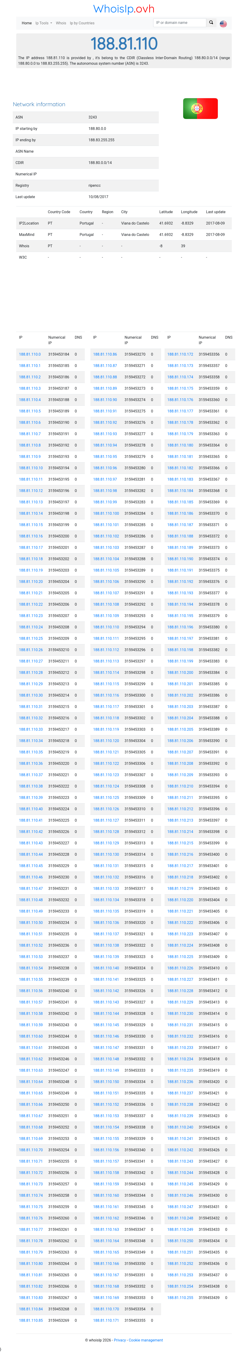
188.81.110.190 (180, 559)
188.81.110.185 (180, 502)
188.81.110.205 (180, 729)
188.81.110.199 (180, 661)
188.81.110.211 (180, 797)
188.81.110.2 (30, 377)
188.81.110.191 (180, 570)
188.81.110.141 (106, 979)
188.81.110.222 (180, 922)
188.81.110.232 (180, 1036)
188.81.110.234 (180, 1059)
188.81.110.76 (31, 1218)
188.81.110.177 (180, 411)
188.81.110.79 (31, 1252)
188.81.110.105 (106, 570)
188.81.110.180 (180, 445)
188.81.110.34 (31, 741)
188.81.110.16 (31, 536)
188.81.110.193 (180, 593)
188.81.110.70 (31, 1150)
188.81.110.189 (180, 547)
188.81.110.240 (180, 1127)
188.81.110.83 (31, 1298)
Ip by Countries (82, 23)
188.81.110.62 (31, 1059)
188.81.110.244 (180, 1172)
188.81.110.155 (106, 1138)
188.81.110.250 (180, 1241)
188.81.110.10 (31, 468)
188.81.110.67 (31, 1116)
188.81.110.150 (106, 1082)
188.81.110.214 (180, 832)
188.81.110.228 (180, 991)
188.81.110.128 (106, 832)
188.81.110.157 (106, 1161)
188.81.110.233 (180, 1047)
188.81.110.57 (31, 1002)
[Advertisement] (124, 86)
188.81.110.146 (106, 1036)
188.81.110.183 (180, 479)
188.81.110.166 (106, 1263)
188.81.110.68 (31, 1127)
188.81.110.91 (105, 411)
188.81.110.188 (180, 536)
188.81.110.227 (180, 979)
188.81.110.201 (180, 684)
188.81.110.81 (31, 1275)
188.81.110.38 (31, 786)
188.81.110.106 (106, 581)
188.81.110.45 (31, 866)
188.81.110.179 (180, 434)
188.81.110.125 (106, 797)
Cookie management (146, 1340)
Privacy (120, 1340)
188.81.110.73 (31, 1184)
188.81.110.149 (106, 1070)
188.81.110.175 (180, 388)
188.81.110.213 (180, 820)
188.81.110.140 (106, 968)
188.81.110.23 (31, 616)
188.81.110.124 (106, 786)
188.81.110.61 (31, 1047)
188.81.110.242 (180, 1150)
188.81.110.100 (106, 513)
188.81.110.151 (106, 1093)
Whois (61, 23)
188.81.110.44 (31, 854)
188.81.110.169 (106, 1298)
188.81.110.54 (31, 968)
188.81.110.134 (106, 900)
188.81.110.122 (106, 763)
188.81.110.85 (31, 1320)
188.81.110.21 (31, 593)
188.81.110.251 (180, 1252)
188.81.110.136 (106, 922)
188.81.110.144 (106, 1013)
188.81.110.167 (106, 1275)
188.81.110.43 (31, 843)
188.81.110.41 (31, 820)
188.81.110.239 (180, 1116)
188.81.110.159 (106, 1184)
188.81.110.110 (106, 627)
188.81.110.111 (106, 638)
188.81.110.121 (106, 752)
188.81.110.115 (106, 684)
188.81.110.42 (31, 832)
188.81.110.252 (180, 1263)
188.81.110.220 (180, 900)
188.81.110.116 (106, 695)
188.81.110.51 (31, 934)
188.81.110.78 (31, 1241)
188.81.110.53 (31, 957)
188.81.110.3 (30, 388)
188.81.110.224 (180, 945)
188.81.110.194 (180, 604)
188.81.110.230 (180, 1013)
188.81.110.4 (30, 400)
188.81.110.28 (31, 672)
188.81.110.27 (31, 661)
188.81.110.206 (180, 741)
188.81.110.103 (106, 547)
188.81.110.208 (180, 763)
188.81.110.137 (106, 934)
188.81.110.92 (105, 422)
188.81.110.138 (106, 945)
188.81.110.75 (31, 1207)
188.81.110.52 (31, 945)
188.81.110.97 (105, 479)
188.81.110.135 (106, 911)
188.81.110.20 (31, 581)
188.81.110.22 (31, 604)
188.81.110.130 (106, 854)
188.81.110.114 (106, 672)
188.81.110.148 (106, 1059)
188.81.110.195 (180, 616)
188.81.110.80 (31, 1263)
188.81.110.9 (30, 456)
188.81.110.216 (180, 854)
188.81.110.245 (180, 1184)
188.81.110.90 (105, 400)
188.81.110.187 (180, 525)
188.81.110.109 (106, 616)
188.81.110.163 (106, 1229)
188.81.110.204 (180, 718)
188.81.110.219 (180, 888)
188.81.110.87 (105, 365)
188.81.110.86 (105, 354)
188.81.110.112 (106, 650)
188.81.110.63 (31, 1070)
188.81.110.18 (31, 559)
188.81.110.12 (31, 491)
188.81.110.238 (180, 1104)
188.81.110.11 (31, 479)
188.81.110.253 (180, 1275)
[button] (223, 20)
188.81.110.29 (31, 684)
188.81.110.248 (180, 1218)
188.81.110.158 (106, 1172)
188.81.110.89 (105, 388)
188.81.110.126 (106, 809)
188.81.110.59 (31, 1025)
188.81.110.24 (31, 627)
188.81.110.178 (180, 422)
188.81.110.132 (106, 877)
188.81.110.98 (105, 491)
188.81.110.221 (180, 911)
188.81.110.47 (31, 888)
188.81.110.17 (31, 547)
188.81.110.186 (180, 513)
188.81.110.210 (180, 786)
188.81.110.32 (31, 718)
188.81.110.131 (106, 866)
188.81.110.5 (30, 411)
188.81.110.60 (31, 1036)
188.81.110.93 (105, 434)
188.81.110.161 (106, 1207)
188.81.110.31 (31, 706)
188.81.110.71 (31, 1161)
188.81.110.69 (31, 1138)
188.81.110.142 (106, 991)
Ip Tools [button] (42, 23)
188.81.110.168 (106, 1286)
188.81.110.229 (180, 1002)
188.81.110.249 (180, 1229)
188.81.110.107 (106, 593)
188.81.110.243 (180, 1161)
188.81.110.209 (180, 775)
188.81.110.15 (31, 525)
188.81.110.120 (106, 741)
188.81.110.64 (31, 1082)
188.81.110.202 (180, 695)
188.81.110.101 (106, 525)
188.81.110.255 (180, 1298)
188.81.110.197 (180, 638)
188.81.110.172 (180, 354)
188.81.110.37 (31, 775)
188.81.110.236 (180, 1082)
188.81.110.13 (31, 502)
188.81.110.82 (31, 1286)
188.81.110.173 (180, 365)
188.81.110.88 (105, 377)
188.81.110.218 (180, 877)
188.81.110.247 (180, 1207)
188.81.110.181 (180, 456)
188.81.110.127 (106, 820)
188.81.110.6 (30, 422)
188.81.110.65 (31, 1093)
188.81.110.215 (180, 843)
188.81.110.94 (105, 445)
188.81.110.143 (106, 1002)
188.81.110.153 (106, 1116)
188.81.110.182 (180, 468)
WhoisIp (113, 8)
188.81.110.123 (106, 775)
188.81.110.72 (31, 1172)
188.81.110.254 (180, 1286)
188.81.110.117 (106, 706)
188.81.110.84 (31, 1309)
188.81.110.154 (106, 1127)
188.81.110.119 (106, 729)
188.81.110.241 (180, 1138)
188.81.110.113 (106, 661)
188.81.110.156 (106, 1150)
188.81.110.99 (105, 502)
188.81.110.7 (30, 434)
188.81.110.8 (30, 445)
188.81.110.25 (31, 638)
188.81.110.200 (180, 672)
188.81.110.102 (106, 536)
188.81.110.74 (31, 1195)
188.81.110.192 (180, 581)
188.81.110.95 (105, 456)
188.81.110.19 (31, 570)
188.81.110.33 (31, 729)
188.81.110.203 (180, 706)
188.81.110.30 (31, 695)
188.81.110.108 (106, 604)
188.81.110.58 (31, 1013)
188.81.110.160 (106, 1195)
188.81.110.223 (180, 934)
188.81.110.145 (106, 1025)
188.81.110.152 (106, 1104)
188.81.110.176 (180, 400)
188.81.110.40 (31, 809)
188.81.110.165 (106, 1252)
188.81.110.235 (180, 1070)
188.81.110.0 (30, 354)
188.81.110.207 (180, 752)
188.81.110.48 (31, 900)
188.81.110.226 (180, 968)
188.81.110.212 (180, 809)
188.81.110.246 (180, 1195)
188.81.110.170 (106, 1309)
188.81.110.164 (106, 1241)
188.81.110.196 (180, 627)
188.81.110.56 (31, 991)
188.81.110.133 (106, 888)
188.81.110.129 (106, 843)
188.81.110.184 (180, 491)
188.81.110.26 (31, 650)
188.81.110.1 (30, 365)
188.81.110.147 (106, 1047)
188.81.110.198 (180, 650)
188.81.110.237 (180, 1093)
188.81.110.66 (31, 1104)
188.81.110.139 (106, 957)
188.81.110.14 (31, 513)
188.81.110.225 (180, 957)
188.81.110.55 (31, 979)
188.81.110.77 (31, 1229)
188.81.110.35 (31, 752)
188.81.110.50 (31, 922)
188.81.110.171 (106, 1320)
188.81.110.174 (180, 377)
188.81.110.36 (31, 763)
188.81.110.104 (106, 559)
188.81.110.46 (31, 877)
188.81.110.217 (180, 866)
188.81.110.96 (105, 468)
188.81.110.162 (106, 1218)
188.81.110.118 (106, 718)
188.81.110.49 (31, 911)
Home (28, 22)
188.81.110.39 (31, 797)
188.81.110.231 (180, 1025)
